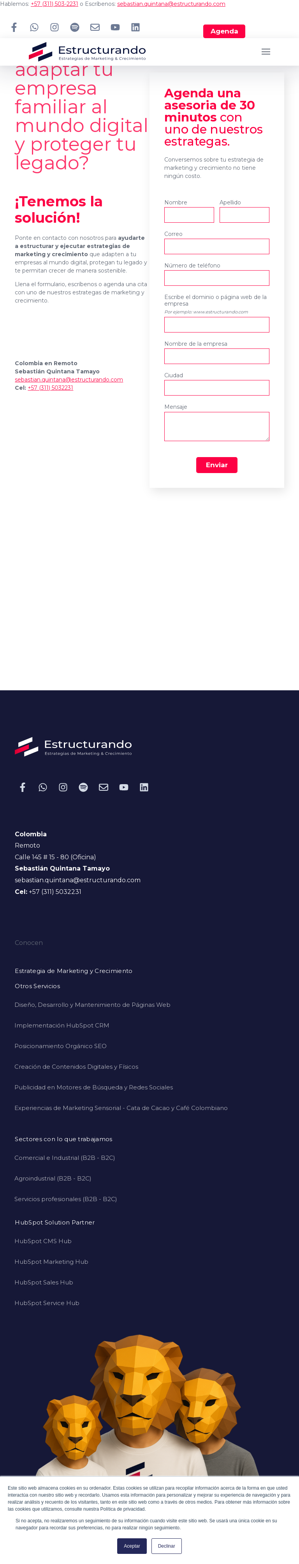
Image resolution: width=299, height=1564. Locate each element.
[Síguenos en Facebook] (14, 27)
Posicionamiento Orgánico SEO (60, 1046)
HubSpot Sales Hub (43, 1282)
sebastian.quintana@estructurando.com (171, 3)
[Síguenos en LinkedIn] (135, 27)
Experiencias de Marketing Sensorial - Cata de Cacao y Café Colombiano (121, 1108)
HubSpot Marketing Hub (51, 1261)
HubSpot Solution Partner (55, 1222)
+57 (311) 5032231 (50, 387)
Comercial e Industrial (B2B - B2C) (64, 1157)
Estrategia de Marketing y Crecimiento (73, 971)
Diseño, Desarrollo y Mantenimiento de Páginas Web (92, 1004)
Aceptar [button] (132, 1546)
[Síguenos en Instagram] (54, 27)
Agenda (224, 31)
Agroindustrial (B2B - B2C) (52, 1178)
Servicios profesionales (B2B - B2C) (65, 1199)
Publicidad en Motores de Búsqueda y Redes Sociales (93, 1087)
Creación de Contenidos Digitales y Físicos (76, 1066)
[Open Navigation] (266, 52)
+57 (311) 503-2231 (54, 3)
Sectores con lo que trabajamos (63, 1139)
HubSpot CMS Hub (43, 1241)
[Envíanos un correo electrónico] (95, 27)
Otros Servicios (37, 986)
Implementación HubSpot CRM (61, 1025)
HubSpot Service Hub (46, 1303)
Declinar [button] (166, 1546)
